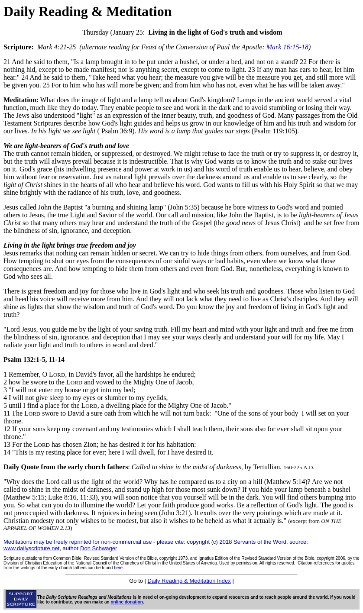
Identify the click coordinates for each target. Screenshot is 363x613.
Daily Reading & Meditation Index (189, 581)
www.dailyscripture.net (31, 548)
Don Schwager (98, 548)
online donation (127, 602)
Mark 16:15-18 (287, 47)
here (118, 567)
